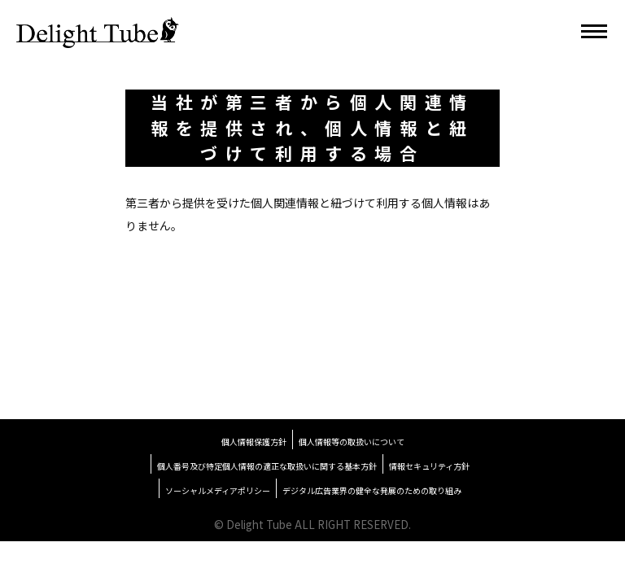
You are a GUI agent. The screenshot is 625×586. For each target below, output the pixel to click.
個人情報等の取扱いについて (351, 441)
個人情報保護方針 (253, 441)
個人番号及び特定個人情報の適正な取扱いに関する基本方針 (267, 466)
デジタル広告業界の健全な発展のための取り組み (371, 490)
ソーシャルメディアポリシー (217, 490)
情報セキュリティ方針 (429, 466)
